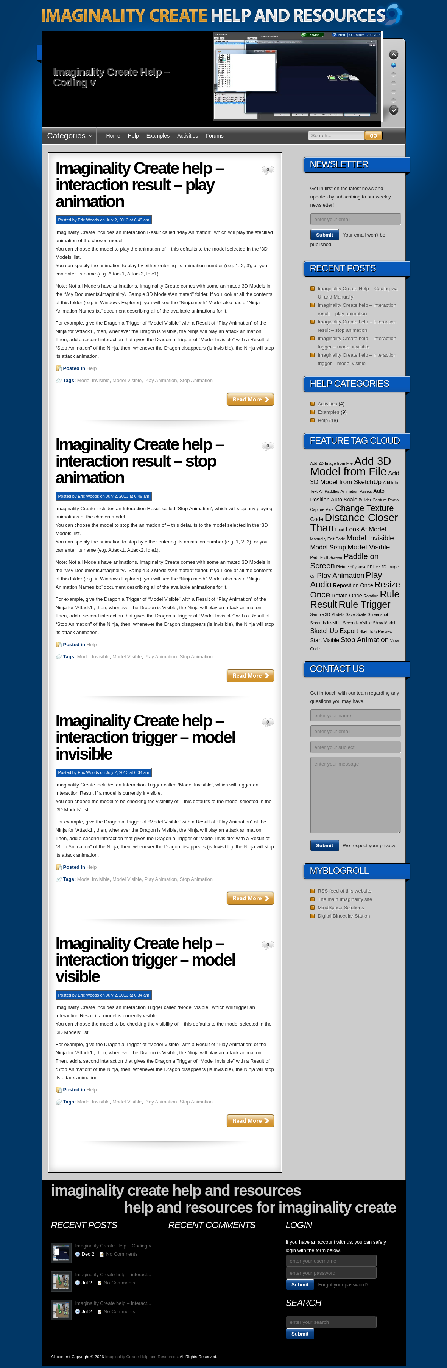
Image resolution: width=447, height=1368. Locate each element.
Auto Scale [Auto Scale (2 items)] (344, 500)
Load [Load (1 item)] (339, 530)
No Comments (121, 1254)
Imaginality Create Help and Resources (176, 1190)
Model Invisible (93, 380)
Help (133, 136)
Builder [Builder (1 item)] (365, 500)
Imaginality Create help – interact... (113, 1274)
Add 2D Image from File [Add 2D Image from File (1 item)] (331, 463)
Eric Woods (88, 220)
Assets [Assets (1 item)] (366, 491)
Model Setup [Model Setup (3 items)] (328, 547)
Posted (64, 220)
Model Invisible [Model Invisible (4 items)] (370, 538)
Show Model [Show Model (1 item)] (384, 623)
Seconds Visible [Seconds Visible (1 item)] (357, 623)
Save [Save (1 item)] (350, 614)
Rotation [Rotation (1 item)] (370, 596)
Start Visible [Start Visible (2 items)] (325, 640)
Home (113, 136)
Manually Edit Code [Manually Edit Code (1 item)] (327, 539)
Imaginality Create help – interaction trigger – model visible (145, 960)
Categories (66, 135)
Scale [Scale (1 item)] (361, 614)
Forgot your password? (343, 1285)
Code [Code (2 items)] (316, 519)
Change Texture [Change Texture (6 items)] (364, 508)
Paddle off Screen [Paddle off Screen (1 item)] (326, 557)
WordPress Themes (371, 1358)
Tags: (70, 380)
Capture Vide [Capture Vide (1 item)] (322, 509)
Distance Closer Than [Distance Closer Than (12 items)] (354, 523)
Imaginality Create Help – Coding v (111, 77)
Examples (158, 136)
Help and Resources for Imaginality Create (260, 1207)
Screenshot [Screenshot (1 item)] (378, 614)
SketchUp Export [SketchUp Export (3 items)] (334, 630)
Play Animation (160, 380)
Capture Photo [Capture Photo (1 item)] (385, 500)
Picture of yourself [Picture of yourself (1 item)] (352, 567)
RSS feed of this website (345, 891)
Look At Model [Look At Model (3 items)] (366, 529)
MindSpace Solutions (341, 907)
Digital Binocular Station (344, 916)
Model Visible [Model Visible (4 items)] (368, 547)
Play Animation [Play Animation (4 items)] (340, 575)
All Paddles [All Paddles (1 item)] (329, 491)
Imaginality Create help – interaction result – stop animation (139, 461)
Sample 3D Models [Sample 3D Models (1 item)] (327, 614)
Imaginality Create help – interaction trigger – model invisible (145, 737)
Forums (214, 136)
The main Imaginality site (345, 899)
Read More (250, 399)
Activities (187, 136)
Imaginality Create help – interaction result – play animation (139, 184)
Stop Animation (196, 380)
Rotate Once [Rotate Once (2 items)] (347, 596)
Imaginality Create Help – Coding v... (115, 1246)
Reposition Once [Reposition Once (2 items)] (353, 585)
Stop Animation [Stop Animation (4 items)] (365, 640)
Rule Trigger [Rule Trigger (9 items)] (364, 604)
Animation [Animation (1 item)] (349, 491)
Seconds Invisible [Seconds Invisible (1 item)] (326, 623)
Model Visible (127, 380)
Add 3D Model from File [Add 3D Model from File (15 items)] (350, 466)
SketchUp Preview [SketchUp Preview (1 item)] (376, 631)
